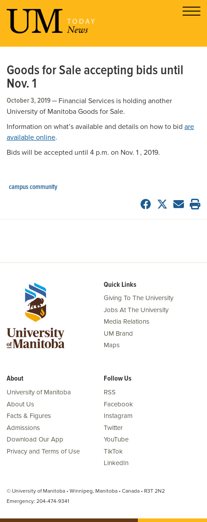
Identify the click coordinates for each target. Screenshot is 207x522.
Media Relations (126, 321)
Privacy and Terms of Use (43, 451)
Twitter (113, 428)
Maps (112, 345)
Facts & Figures (29, 416)
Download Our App (35, 439)
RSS (110, 392)
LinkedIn (116, 463)
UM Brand (118, 333)
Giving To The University (138, 298)
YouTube (116, 439)
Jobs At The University (136, 310)
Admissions (23, 428)
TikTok (113, 451)
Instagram (118, 416)
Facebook (118, 404)
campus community (33, 187)
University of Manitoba (39, 392)
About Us (20, 404)
